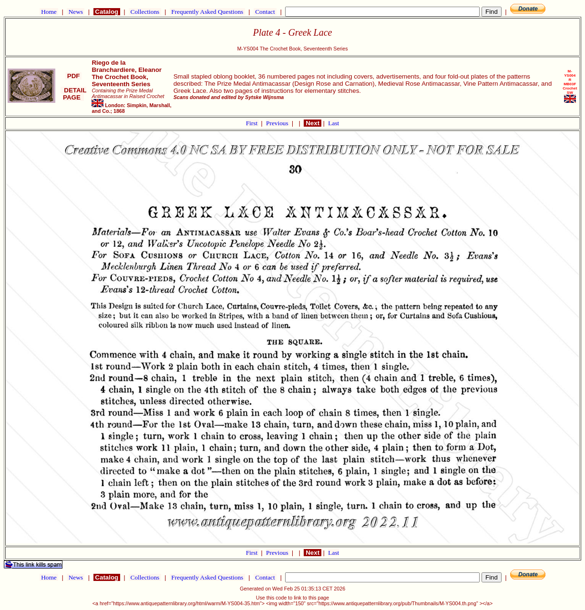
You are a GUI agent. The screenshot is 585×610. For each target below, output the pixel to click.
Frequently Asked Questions (207, 11)
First (252, 123)
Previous (278, 123)
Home (49, 11)
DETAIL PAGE (74, 94)
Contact (265, 11)
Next (312, 123)
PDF (73, 76)
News (75, 11)
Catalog (106, 11)
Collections (145, 11)
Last (333, 123)
